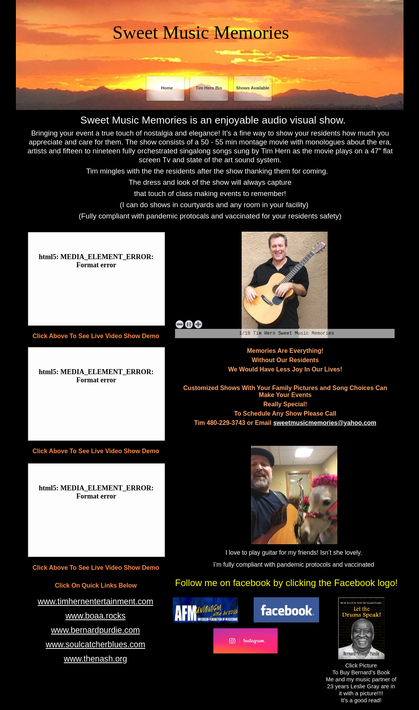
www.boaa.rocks (95, 616)
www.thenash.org (95, 659)
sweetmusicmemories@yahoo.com (324, 422)
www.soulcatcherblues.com (95, 644)
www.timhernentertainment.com (95, 601)
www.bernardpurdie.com (95, 630)
